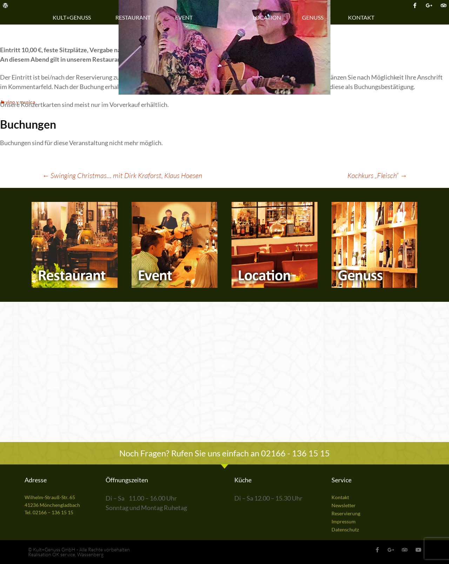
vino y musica (20, 102)
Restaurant (134, 17)
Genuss (314, 17)
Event (185, 17)
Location (267, 17)
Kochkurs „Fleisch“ (377, 175)
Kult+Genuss (73, 17)
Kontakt (363, 17)
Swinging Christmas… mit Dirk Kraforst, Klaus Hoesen (122, 175)
